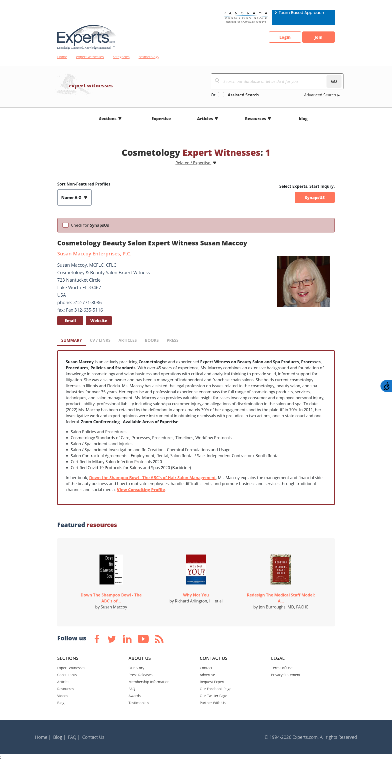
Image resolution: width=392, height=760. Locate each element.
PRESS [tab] (172, 340)
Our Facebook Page (215, 688)
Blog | (59, 737)
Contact (206, 667)
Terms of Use (281, 667)
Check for (90, 225)
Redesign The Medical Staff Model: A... (281, 598)
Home (62, 56)
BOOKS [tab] (152, 340)
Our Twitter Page (213, 695)
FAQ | (74, 737)
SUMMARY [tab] (71, 340)
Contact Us (93, 737)
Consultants (67, 674)
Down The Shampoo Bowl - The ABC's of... (111, 598)
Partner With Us (213, 702)
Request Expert (212, 681)
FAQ (131, 688)
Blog (60, 702)
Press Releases (140, 674)
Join (318, 37)
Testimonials (138, 702)
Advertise (207, 674)
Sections (108, 118)
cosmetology (148, 56)
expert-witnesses (90, 56)
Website (98, 320)
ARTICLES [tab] (127, 340)
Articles (205, 118)
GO (334, 81)
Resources (255, 118)
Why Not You (196, 595)
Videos (62, 695)
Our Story (136, 667)
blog (303, 118)
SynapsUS (315, 197)
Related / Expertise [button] (194, 163)
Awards (134, 695)
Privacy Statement (285, 674)
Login (284, 37)
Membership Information (149, 681)
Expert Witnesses (71, 667)
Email (70, 320)
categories (121, 56)
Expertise (161, 118)
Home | (43, 737)
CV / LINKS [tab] (100, 340)
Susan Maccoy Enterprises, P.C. (94, 253)
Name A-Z (71, 197)
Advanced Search (320, 95)
